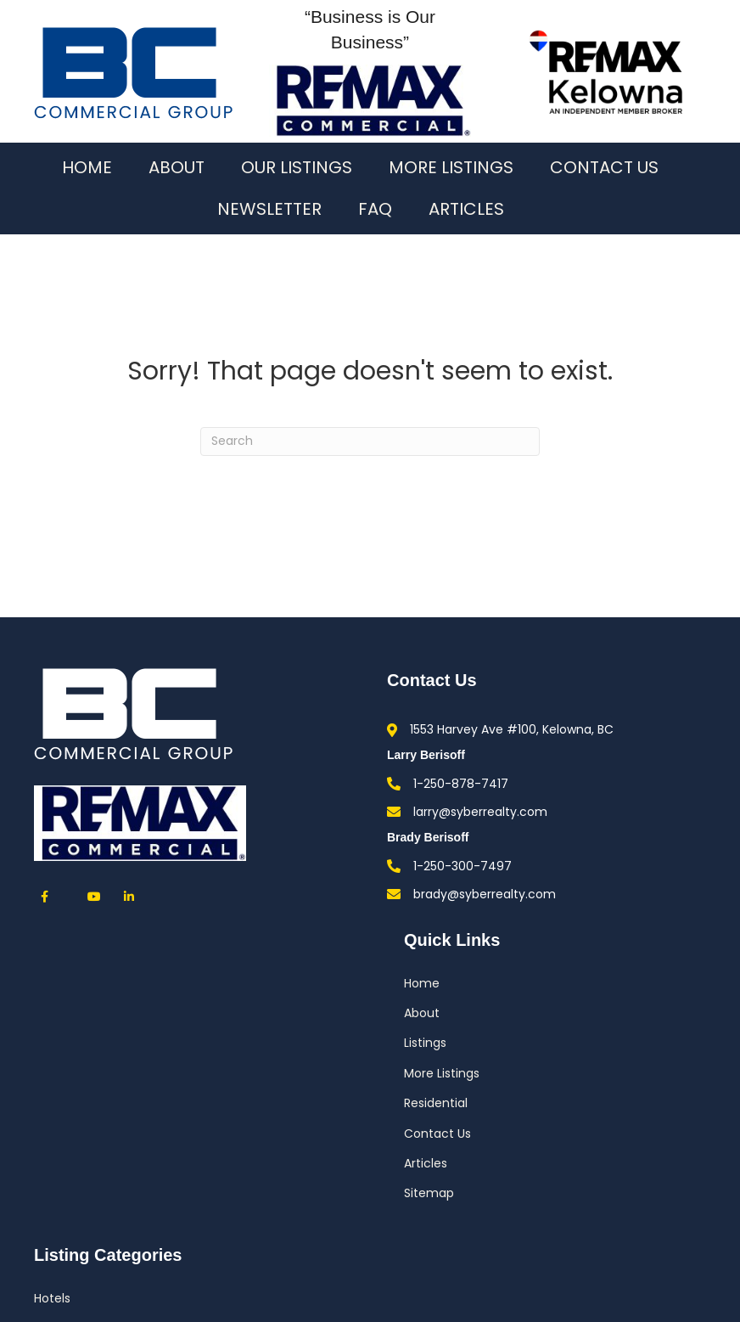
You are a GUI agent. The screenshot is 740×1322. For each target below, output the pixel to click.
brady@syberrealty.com (484, 894)
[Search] (370, 441)
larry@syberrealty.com (480, 811)
